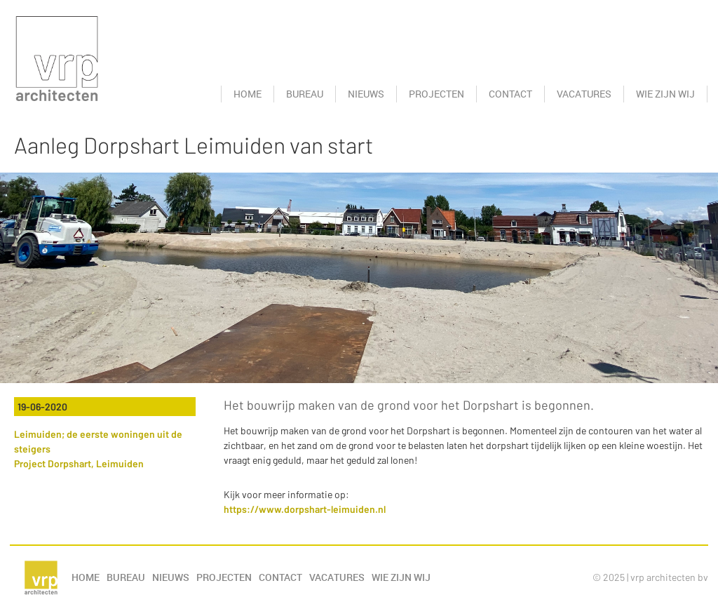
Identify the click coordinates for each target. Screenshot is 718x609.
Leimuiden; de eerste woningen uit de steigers (98, 441)
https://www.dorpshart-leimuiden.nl (305, 509)
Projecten (436, 93)
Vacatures (584, 93)
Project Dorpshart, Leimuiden (79, 463)
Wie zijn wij (665, 93)
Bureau (304, 93)
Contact (510, 93)
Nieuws (366, 93)
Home (247, 93)
